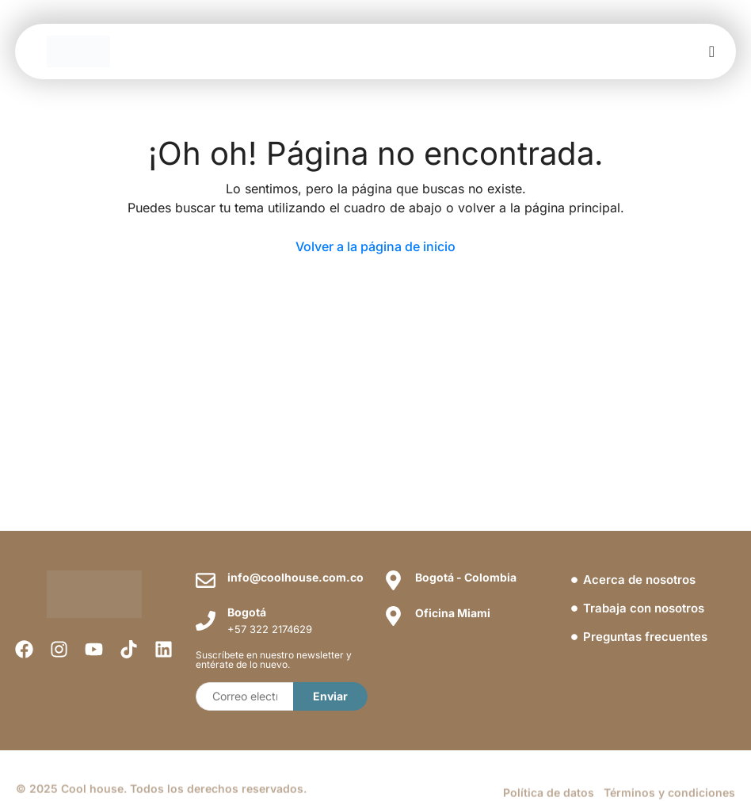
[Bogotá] (205, 621)
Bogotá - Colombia (466, 577)
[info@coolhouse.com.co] (205, 580)
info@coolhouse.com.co (295, 577)
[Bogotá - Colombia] (393, 580)
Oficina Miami (452, 613)
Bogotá (246, 612)
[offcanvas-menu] (711, 51)
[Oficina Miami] (393, 616)
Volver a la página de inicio (375, 246)
